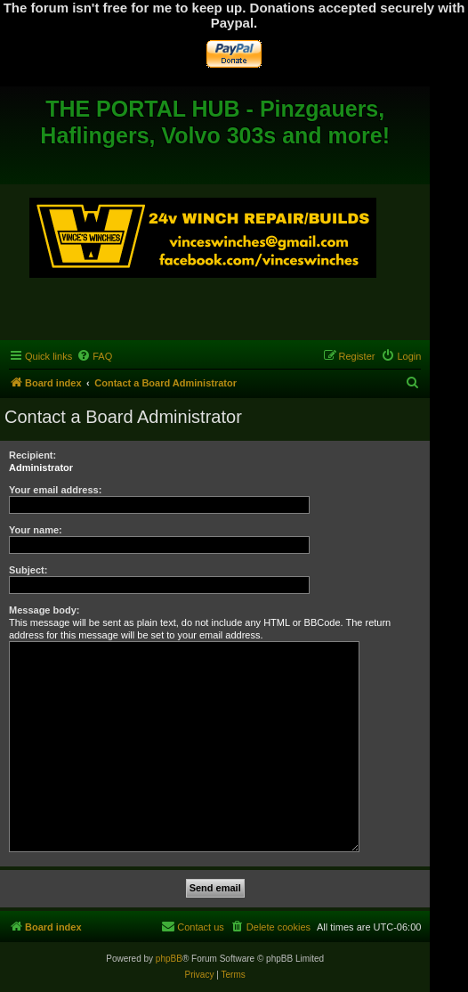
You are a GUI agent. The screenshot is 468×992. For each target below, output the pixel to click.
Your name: (35, 529)
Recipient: (32, 455)
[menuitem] (94, 356)
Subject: (28, 570)
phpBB (169, 959)
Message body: (44, 610)
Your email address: (55, 489)
